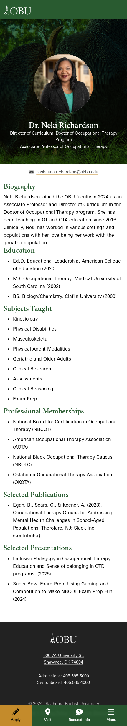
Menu (115, 715)
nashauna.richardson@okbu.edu (67, 171)
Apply (16, 715)
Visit (47, 715)
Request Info (79, 715)
